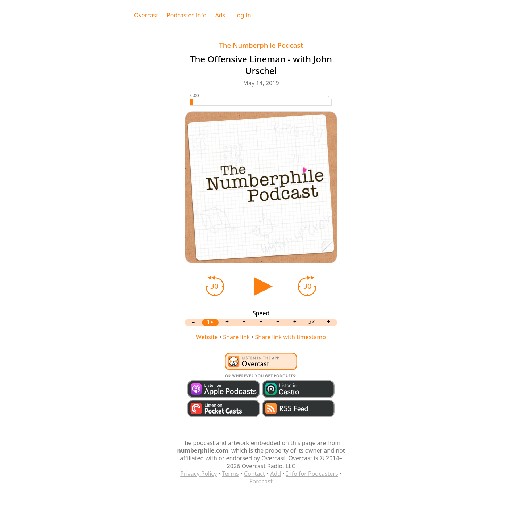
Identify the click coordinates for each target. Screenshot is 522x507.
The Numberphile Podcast (261, 45)
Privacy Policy (198, 474)
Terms (230, 474)
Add (275, 474)
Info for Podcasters (312, 474)
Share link (236, 337)
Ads (220, 15)
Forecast (260, 481)
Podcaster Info (187, 15)
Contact (254, 474)
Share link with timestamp (290, 337)
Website (207, 337)
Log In (242, 15)
